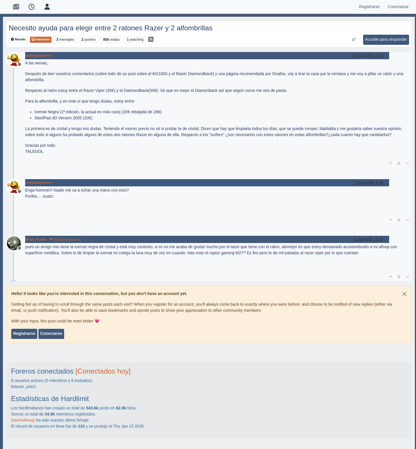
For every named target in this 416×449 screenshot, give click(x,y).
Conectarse (51, 333)
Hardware (40, 39)
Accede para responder (386, 39)
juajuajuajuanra (38, 55)
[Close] (404, 294)
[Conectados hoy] (103, 371)
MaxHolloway (23, 420)
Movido (18, 39)
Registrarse (24, 333)
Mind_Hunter (36, 240)
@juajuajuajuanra (65, 240)
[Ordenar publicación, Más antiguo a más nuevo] (354, 40)
